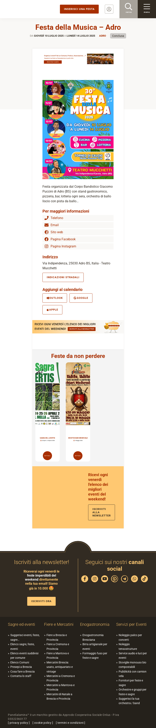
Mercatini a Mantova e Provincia (61, 687)
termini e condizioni (70, 722)
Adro (102, 35)
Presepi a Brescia (21, 666)
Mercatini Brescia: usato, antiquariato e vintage (60, 667)
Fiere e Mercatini (59, 624)
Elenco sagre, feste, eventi (22, 646)
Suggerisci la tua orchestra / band (129, 701)
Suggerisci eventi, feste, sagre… (25, 637)
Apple (52, 309)
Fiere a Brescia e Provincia (57, 637)
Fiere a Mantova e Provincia (58, 655)
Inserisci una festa (79, 9)
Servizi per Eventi (131, 624)
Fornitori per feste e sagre (131, 682)
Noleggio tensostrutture (128, 646)
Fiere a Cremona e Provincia (58, 646)
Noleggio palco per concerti (130, 637)
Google (81, 297)
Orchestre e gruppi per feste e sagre (132, 692)
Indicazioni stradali (63, 277)
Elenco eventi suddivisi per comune (24, 655)
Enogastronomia (94, 624)
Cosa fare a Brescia (22, 671)
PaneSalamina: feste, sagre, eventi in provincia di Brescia (31, 9)
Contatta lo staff (20, 676)
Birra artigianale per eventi (94, 646)
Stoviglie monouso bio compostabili (132, 664)
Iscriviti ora (41, 601)
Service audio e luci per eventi (133, 655)
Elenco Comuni (19, 662)
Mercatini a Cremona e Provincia (61, 678)
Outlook (55, 297)
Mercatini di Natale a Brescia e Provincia (59, 696)
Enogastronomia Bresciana (93, 637)
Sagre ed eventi (21, 624)
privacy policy (19, 722)
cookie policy (43, 722)
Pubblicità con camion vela (132, 674)
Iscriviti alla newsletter (101, 512)
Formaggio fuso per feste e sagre (94, 655)
